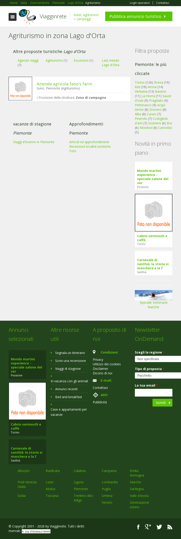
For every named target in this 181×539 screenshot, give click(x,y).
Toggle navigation (13, 17)
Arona (152, 87)
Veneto (107, 502)
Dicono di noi (102, 373)
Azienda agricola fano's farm (64, 84)
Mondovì (146, 127)
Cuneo (151, 114)
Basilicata (53, 471)
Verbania (141, 91)
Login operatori (140, 3)
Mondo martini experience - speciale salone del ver (152, 176)
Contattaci (162, 3)
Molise (50, 489)
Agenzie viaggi (28, 60)
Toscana (52, 495)
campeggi (83, 19)
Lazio (50, 482)
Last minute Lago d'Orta (110, 62)
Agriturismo (54, 60)
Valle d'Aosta (139, 495)
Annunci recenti (66, 389)
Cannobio (165, 127)
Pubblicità (100, 402)
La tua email (146, 385)
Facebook (138, 527)
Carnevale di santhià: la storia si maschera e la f (153, 264)
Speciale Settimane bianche (153, 301)
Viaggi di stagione (68, 368)
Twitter (159, 527)
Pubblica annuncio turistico (135, 16)
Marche (135, 482)
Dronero (155, 109)
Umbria (107, 495)
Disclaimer (100, 368)
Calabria (80, 471)
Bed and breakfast (68, 397)
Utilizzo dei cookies (107, 364)
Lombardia (110, 482)
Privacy (98, 359)
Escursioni (81, 60)
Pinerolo (141, 118)
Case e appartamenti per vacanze (69, 412)
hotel (77, 15)
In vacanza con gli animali (69, 381)
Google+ (148, 527)
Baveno (160, 91)
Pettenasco (143, 105)
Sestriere (154, 123)
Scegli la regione (150, 352)
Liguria (78, 482)
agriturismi (90, 15)
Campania (109, 471)
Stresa (158, 82)
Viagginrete (53, 16)
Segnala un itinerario (70, 353)
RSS (169, 527)
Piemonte (81, 489)
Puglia (106, 489)
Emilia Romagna (137, 473)
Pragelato (156, 100)
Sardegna (137, 489)
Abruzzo (24, 471)
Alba (138, 114)
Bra (169, 123)
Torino (140, 82)
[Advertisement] (67, 140)
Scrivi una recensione (70, 361)
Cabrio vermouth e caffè (152, 238)
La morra (148, 96)
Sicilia (22, 495)
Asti (137, 87)
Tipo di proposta (149, 369)
